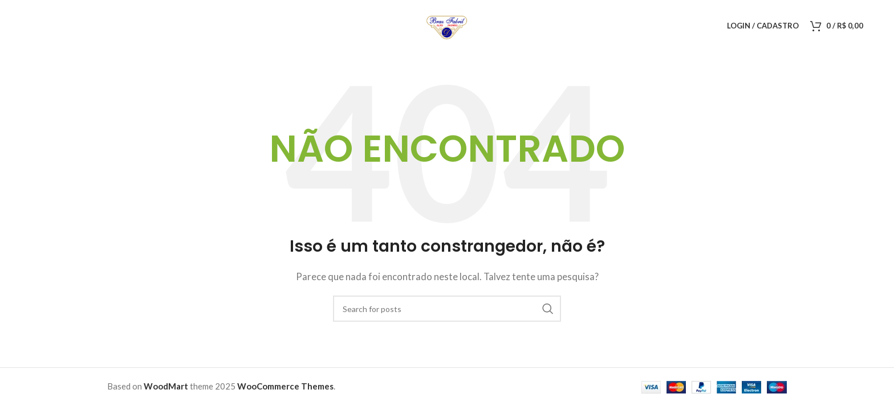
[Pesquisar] (447, 309)
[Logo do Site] (447, 24)
